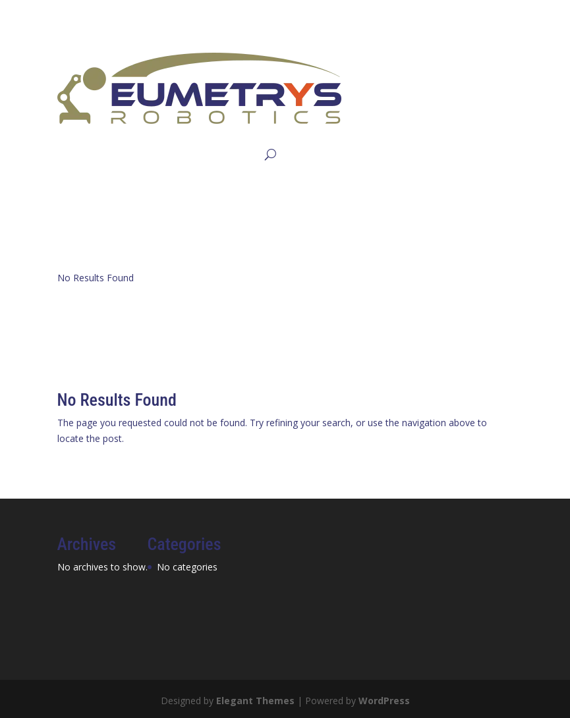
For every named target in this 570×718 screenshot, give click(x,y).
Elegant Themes (255, 700)
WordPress (384, 700)
